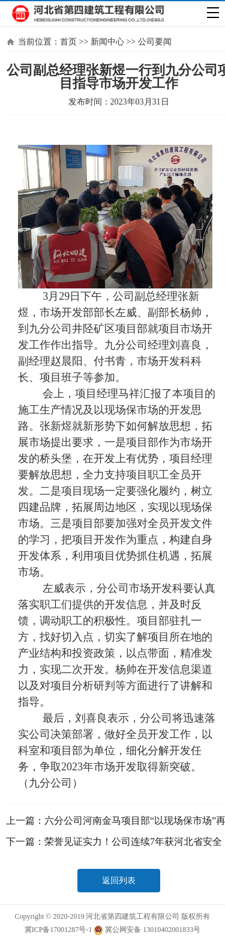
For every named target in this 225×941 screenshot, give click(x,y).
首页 (68, 41)
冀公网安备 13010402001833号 (147, 930)
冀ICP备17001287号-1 (58, 929)
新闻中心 (107, 41)
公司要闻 (155, 41)
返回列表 (119, 880)
